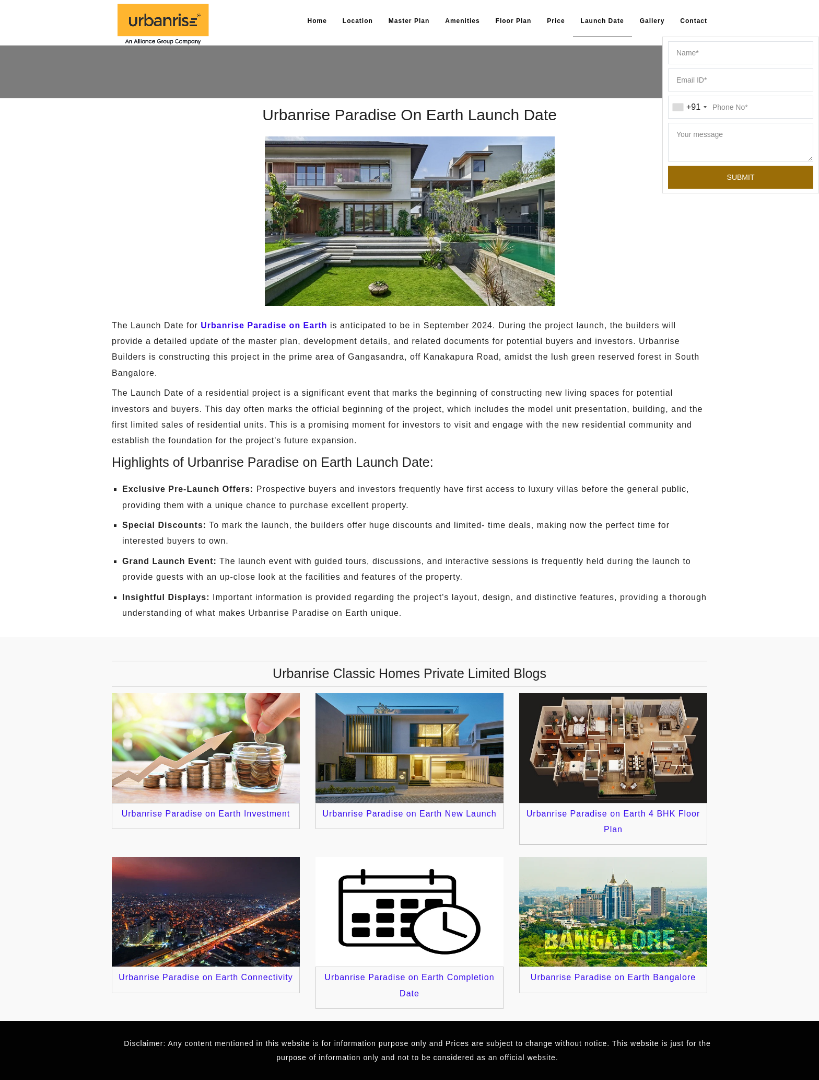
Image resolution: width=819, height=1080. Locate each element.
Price (556, 21)
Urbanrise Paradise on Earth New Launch (409, 813)
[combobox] (689, 107)
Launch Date (602, 21)
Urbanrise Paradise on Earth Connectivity (205, 977)
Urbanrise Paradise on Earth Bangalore (613, 977)
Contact (693, 21)
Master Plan (409, 21)
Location (358, 21)
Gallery (652, 21)
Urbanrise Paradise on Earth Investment (206, 813)
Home (317, 21)
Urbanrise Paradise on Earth (264, 325)
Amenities (462, 21)
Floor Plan (514, 21)
